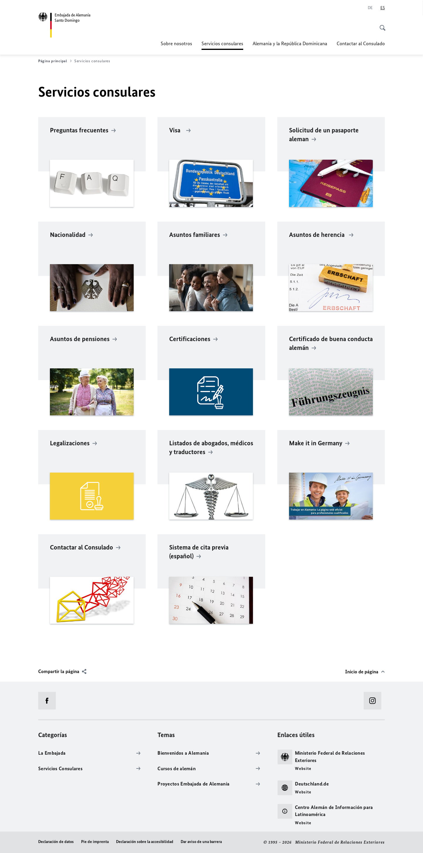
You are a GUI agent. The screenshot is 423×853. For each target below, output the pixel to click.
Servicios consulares (222, 43)
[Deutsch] (370, 8)
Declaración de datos (56, 841)
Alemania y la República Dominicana (290, 43)
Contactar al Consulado (361, 43)
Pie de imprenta (95, 841)
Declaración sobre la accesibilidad (144, 841)
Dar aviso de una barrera (201, 841)
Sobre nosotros (176, 43)
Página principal (55, 61)
